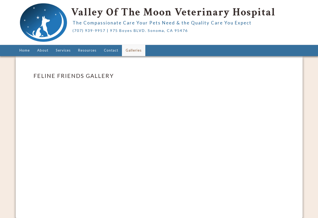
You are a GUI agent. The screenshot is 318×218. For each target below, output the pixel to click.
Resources (87, 50)
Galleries (134, 50)
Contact (111, 50)
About (42, 50)
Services (63, 50)
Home (24, 50)
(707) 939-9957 (89, 30)
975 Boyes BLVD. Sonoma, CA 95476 (149, 30)
